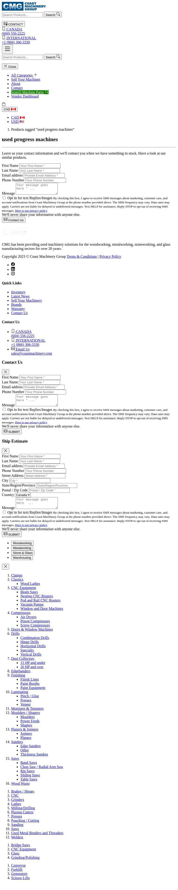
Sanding (17, 831)
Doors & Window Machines (32, 636)
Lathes (16, 810)
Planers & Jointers (24, 736)
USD (17, 122)
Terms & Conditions (82, 258)
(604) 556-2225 (89, 31)
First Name (10, 165)
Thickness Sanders (34, 761)
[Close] (5, 374)
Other (24, 756)
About (15, 84)
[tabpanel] (89, 686)
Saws (15, 765)
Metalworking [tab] (22, 554)
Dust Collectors (22, 665)
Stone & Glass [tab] (23, 559)
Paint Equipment (32, 694)
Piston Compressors (35, 627)
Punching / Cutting (25, 827)
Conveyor (18, 872)
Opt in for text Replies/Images (30, 200)
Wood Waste (20, 790)
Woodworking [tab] (22, 549)
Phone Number (13, 180)
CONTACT (13, 24)
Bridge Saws (20, 851)
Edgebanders (20, 677)
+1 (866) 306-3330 (89, 40)
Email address (12, 175)
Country (8, 499)
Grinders (17, 806)
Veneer (25, 711)
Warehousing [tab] (22, 564)
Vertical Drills (30, 661)
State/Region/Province (18, 489)
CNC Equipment (23, 594)
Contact (17, 88)
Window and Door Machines (41, 615)
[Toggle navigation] (7, 49)
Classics (17, 586)
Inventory (18, 294)
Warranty (18, 311)
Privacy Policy (110, 258)
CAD (10, 109)
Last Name (10, 170)
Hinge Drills (29, 648)
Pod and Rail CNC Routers (40, 606)
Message (8, 195)
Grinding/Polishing (25, 864)
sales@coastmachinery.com (93, 353)
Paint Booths (29, 690)
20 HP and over (31, 673)
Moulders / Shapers (25, 719)
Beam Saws (29, 598)
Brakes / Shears (22, 798)
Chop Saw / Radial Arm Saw (41, 773)
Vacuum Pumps (32, 611)
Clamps (16, 581)
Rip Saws (27, 777)
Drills (15, 640)
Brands (16, 307)
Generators (19, 880)
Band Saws (28, 769)
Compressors (21, 619)
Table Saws (28, 786)
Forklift (16, 876)
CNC (15, 802)
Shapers (26, 731)
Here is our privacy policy (31, 212)
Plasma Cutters (22, 818)
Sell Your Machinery (26, 302)
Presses (25, 706)
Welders (17, 843)
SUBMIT (12, 435)
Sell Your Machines (25, 79)
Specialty (27, 656)
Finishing (18, 681)
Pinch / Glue (29, 702)
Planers (25, 744)
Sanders (17, 748)
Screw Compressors (35, 631)
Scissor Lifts (20, 884)
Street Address (12, 480)
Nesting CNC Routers (36, 602)
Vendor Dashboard (25, 96)
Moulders (27, 723)
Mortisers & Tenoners (27, 715)
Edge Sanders (30, 752)
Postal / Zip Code (15, 494)
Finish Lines (29, 686)
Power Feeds (29, 727)
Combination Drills (34, 644)
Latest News (20, 298)
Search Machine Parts (30, 92)
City (5, 485)
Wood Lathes (30, 590)
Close (10, 66)
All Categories (24, 75)
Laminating (19, 698)
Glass (15, 860)
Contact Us (14, 222)
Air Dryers (28, 623)
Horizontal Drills (33, 652)
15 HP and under (32, 669)
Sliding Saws (30, 781)
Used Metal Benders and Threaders (37, 839)
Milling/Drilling (23, 814)
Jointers (26, 740)
